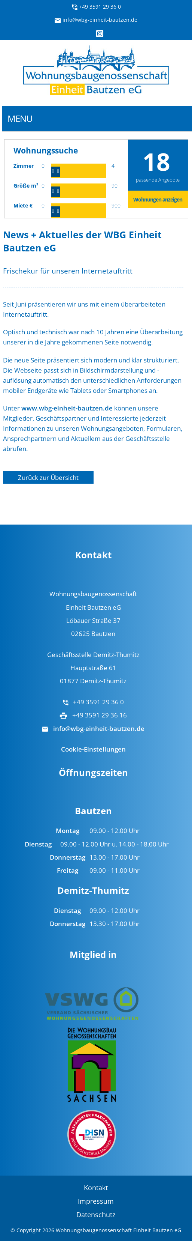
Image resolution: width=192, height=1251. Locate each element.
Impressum (96, 1201)
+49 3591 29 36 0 (96, 6)
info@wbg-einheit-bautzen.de (96, 19)
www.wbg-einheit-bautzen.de (67, 408)
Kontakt (96, 1187)
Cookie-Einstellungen (93, 749)
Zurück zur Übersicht (48, 477)
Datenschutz (95, 1214)
